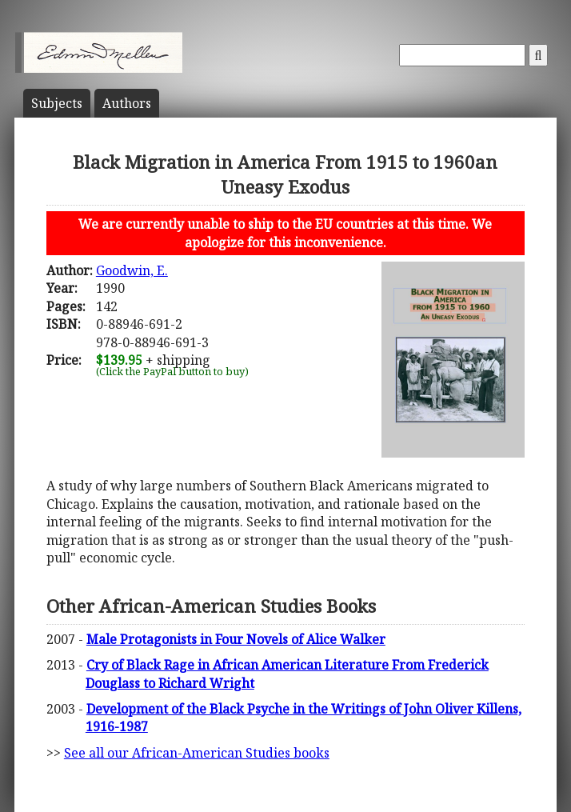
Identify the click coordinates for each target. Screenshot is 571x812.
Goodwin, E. (132, 270)
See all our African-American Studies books (196, 753)
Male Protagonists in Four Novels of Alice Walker (235, 639)
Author (126, 103)
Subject (56, 103)
